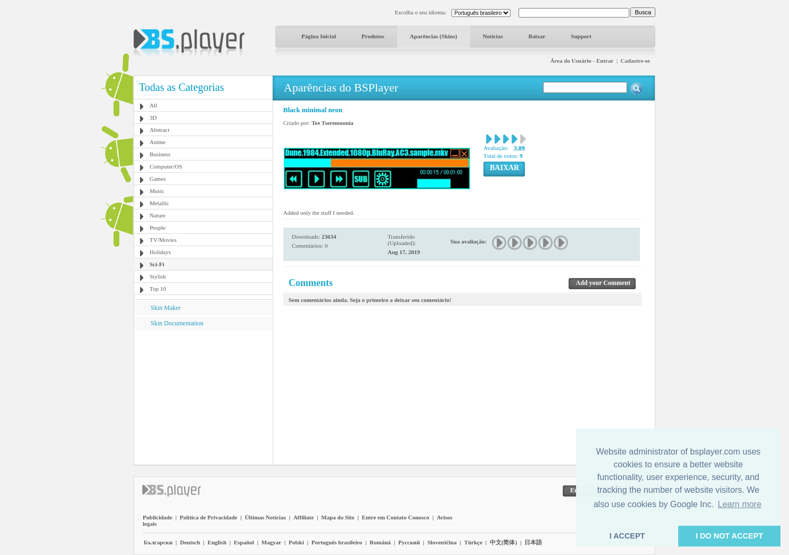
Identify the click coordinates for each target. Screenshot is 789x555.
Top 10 (158, 288)
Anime (158, 142)
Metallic (159, 203)
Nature (158, 215)
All (153, 105)
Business (160, 154)
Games (158, 178)
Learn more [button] (739, 504)
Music (157, 191)
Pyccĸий (409, 542)
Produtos (372, 36)
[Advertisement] (203, 397)
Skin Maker (165, 308)
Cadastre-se (635, 60)
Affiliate (303, 517)
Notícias (493, 36)
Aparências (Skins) (433, 36)
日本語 (533, 542)
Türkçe (473, 542)
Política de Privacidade (208, 517)
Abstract (159, 130)
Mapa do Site (337, 517)
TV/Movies (163, 240)
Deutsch (190, 542)
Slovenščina (442, 542)
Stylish (158, 276)
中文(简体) (503, 542)
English (217, 542)
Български (158, 542)
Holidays (160, 252)
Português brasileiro (336, 542)
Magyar (271, 542)
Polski (296, 542)
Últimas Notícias (265, 517)
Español (244, 542)
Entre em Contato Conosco (396, 517)
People (158, 227)
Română (380, 542)
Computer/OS (166, 166)
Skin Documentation (177, 323)
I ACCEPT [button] (627, 536)
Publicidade (157, 517)
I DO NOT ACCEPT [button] (729, 536)
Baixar (537, 36)
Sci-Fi (157, 264)
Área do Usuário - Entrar (581, 60)
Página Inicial (318, 36)
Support (581, 36)
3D (153, 117)
